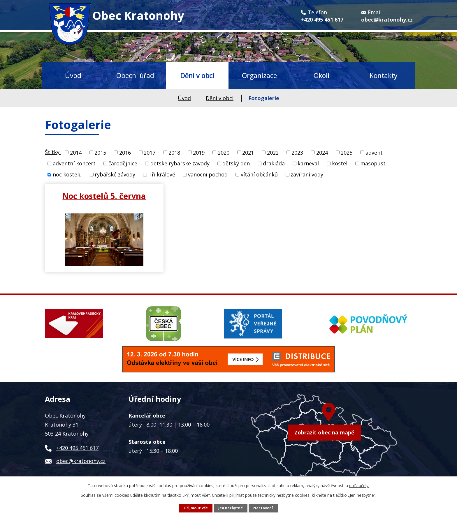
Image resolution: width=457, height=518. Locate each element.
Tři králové (161, 174)
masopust (373, 163)
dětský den (236, 163)
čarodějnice (122, 163)
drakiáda (274, 163)
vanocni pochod (208, 174)
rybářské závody (115, 174)
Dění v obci (197, 75)
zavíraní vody (307, 174)
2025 (346, 152)
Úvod (73, 75)
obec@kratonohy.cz (81, 460)
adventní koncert (74, 163)
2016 (125, 152)
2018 (174, 152)
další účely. (359, 485)
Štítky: (53, 151)
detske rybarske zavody (180, 163)
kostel (339, 163)
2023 (297, 152)
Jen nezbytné (230, 507)
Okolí (321, 75)
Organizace (259, 75)
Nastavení (263, 507)
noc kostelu (67, 174)
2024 (322, 152)
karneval (308, 163)
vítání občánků (259, 174)
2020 (223, 152)
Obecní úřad (135, 75)
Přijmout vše (196, 507)
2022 (273, 152)
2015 (100, 152)
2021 (248, 152)
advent (374, 152)
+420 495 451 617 (77, 447)
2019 (199, 152)
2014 (76, 152)
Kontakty (384, 75)
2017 (149, 152)
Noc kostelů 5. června (104, 195)
